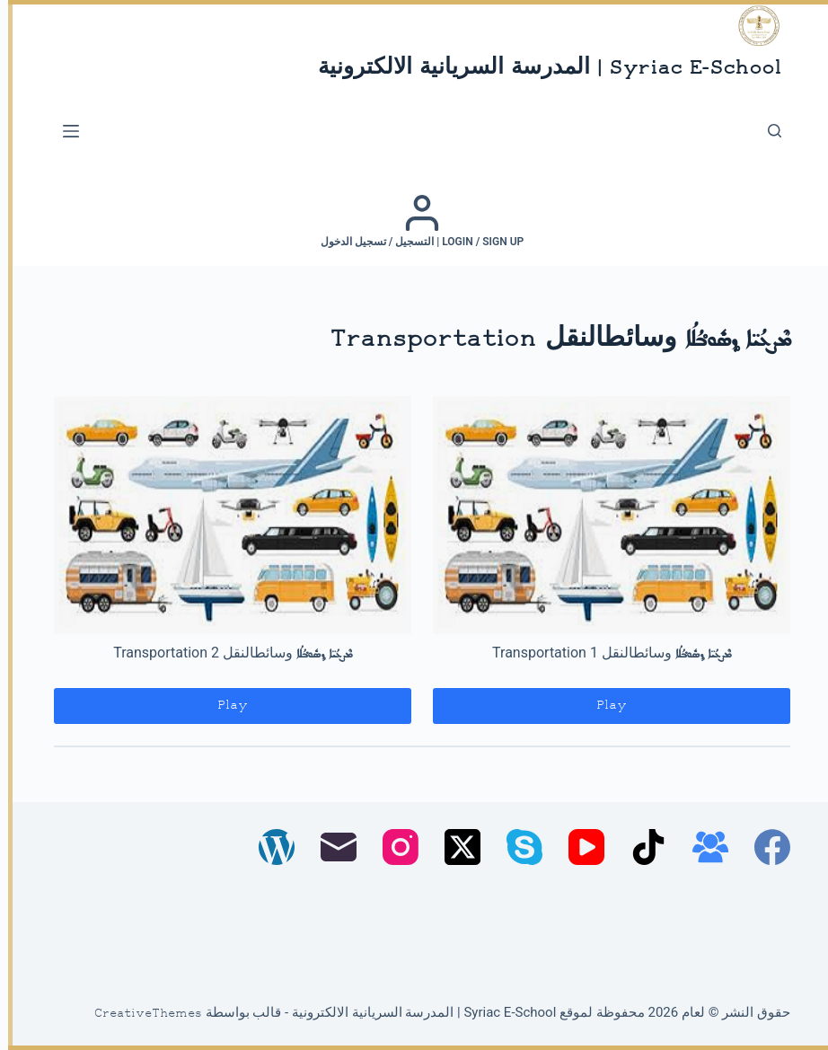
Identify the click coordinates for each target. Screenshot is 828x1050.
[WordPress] (268, 847)
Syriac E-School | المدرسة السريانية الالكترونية (541, 69)
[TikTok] (640, 847)
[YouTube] (578, 847)
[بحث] (766, 130)
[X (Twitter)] (454, 847)
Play (603, 705)
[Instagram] (392, 847)
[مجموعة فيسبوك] (702, 847)
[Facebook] (764, 847)
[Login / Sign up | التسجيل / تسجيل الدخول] (414, 221)
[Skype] (516, 847)
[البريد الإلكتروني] (330, 847)
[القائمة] (63, 131)
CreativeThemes (140, 1014)
